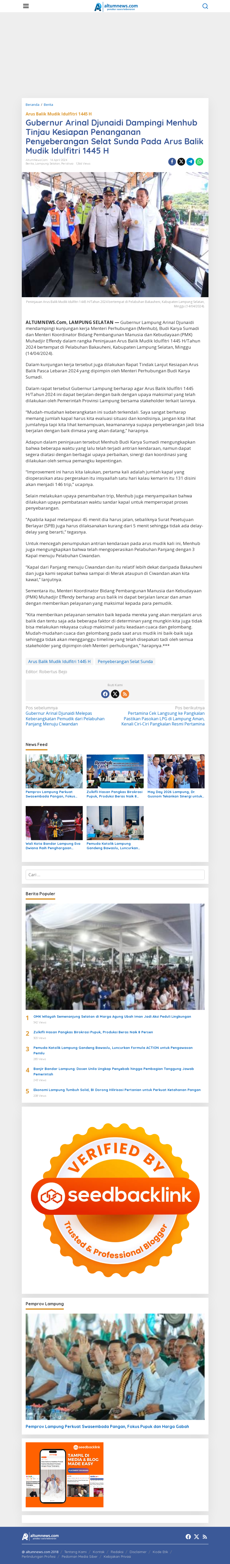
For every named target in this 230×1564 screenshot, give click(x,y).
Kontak (98, 1552)
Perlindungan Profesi (38, 1556)
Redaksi (117, 1552)
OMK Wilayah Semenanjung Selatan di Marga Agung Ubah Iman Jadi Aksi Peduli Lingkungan (112, 1016)
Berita (30, 163)
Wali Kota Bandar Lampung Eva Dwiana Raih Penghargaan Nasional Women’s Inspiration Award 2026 (53, 845)
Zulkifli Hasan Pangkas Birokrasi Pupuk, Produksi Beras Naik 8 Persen (114, 794)
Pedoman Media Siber (79, 1556)
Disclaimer (138, 1552)
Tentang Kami (75, 1552)
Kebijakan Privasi (117, 1556)
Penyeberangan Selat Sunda (125, 661)
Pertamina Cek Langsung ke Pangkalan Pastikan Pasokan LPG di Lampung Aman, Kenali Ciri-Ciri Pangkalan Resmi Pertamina (161, 716)
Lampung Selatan (47, 163)
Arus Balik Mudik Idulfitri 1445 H (59, 114)
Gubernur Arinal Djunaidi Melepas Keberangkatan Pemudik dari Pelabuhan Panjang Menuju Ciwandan (68, 716)
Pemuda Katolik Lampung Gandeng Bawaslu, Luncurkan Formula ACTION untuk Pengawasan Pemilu (112, 845)
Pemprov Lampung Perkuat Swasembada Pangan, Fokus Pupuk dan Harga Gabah (50, 794)
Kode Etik (160, 1552)
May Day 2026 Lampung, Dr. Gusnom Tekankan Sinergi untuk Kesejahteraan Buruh (175, 794)
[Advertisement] (115, 55)
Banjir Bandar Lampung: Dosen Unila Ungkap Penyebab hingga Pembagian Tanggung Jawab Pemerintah (113, 1071)
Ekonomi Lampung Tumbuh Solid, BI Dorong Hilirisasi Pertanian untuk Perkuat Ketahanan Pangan (117, 1090)
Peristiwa (67, 163)
